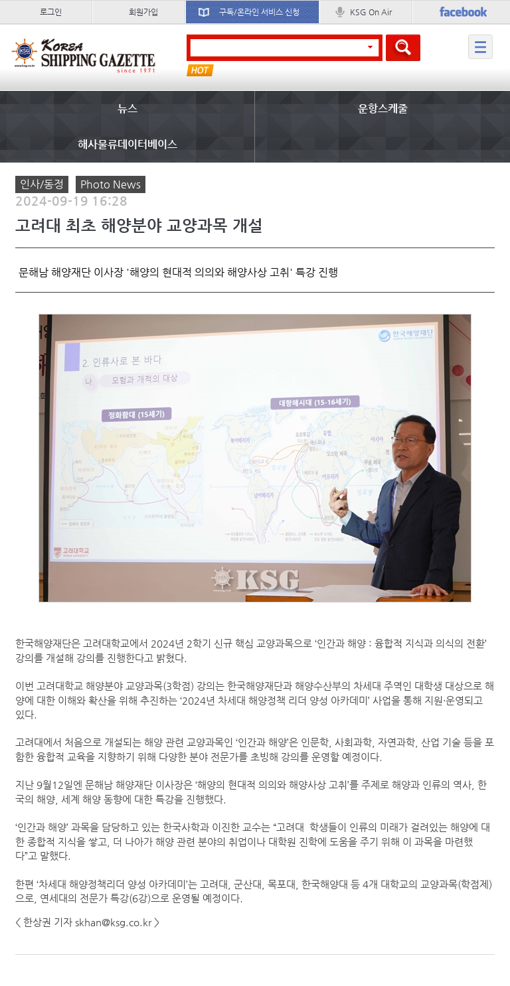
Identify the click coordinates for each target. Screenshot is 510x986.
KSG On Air (371, 12)
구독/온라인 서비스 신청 (259, 12)
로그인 (51, 12)
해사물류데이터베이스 (127, 144)
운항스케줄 (383, 108)
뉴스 (127, 108)
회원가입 (143, 12)
